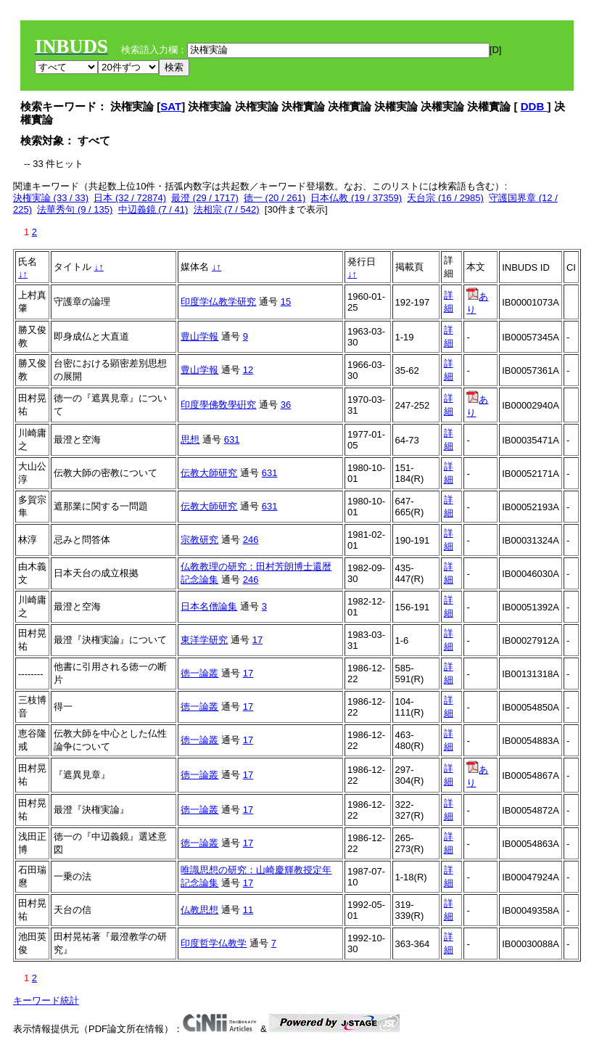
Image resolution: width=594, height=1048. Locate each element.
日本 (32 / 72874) (130, 197)
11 (248, 909)
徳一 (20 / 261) (274, 197)
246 (251, 539)
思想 (190, 439)
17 (257, 639)
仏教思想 (199, 909)
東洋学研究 (204, 639)
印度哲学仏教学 (214, 943)
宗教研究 (199, 539)
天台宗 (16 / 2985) (445, 197)
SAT (170, 106)
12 (248, 369)
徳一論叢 (199, 673)
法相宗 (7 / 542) (227, 209)
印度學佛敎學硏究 (218, 404)
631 (232, 439)
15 (286, 301)
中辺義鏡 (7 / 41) (153, 209)
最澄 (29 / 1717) (205, 197)
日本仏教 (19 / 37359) (356, 197)
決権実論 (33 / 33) (50, 197)
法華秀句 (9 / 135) (74, 209)
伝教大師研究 (209, 472)
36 (286, 404)
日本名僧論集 (209, 606)
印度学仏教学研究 (218, 301)
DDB (534, 106)
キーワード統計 (46, 1000)
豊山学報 (199, 336)
